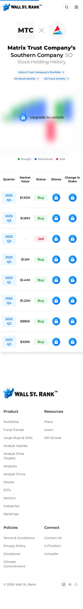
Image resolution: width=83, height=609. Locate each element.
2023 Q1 (9, 280)
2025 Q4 (9, 197)
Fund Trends (14, 430)
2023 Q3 (9, 239)
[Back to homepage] (22, 7)
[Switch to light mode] (70, 584)
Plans (48, 422)
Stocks (9, 482)
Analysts (10, 466)
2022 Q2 (9, 342)
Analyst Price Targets (14, 456)
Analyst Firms (14, 474)
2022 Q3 (9, 321)
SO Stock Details (26, 78)
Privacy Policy (14, 546)
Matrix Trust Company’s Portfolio (41, 72)
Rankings (11, 514)
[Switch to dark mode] (76, 584)
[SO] (57, 30)
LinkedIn (51, 554)
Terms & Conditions (19, 538)
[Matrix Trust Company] (26, 30)
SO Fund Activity (56, 78)
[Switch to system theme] (64, 584)
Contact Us (53, 538)
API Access (52, 438)
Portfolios (11, 422)
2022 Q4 (9, 300)
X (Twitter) (52, 546)
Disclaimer (12, 554)
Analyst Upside (15, 446)
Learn (48, 430)
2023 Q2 (9, 259)
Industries (11, 506)
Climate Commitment (14, 564)
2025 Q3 (9, 218)
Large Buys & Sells (18, 438)
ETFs (7, 490)
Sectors (9, 498)
